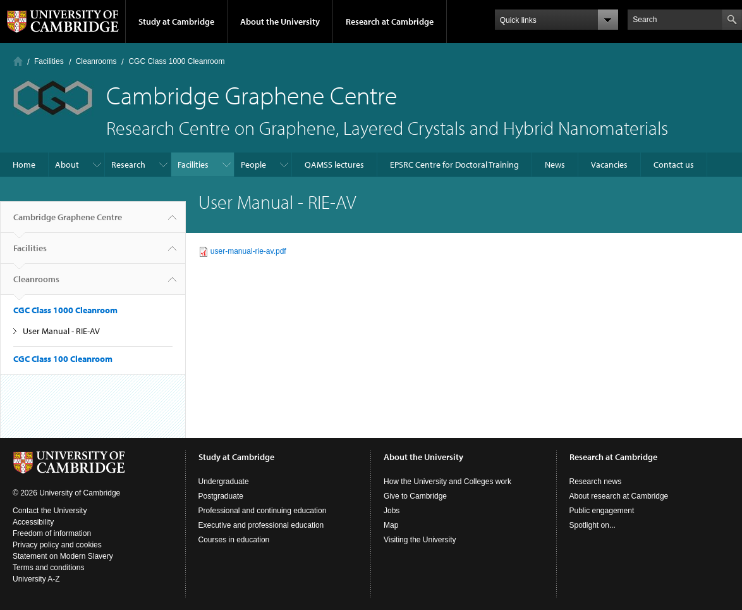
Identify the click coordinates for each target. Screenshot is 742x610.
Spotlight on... (592, 525)
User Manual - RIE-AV (61, 331)
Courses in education (234, 539)
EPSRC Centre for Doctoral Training (454, 164)
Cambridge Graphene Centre (67, 222)
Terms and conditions (48, 567)
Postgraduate (220, 496)
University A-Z (36, 579)
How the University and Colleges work (447, 481)
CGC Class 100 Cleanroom (63, 358)
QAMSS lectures (334, 164)
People (253, 164)
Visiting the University (420, 539)
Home (18, 61)
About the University (280, 21)
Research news (595, 481)
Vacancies (609, 164)
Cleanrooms (96, 61)
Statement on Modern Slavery (63, 556)
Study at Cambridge (176, 21)
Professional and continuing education (262, 510)
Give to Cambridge (415, 496)
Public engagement (602, 510)
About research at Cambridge (619, 496)
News (555, 164)
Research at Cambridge (390, 21)
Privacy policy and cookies (57, 544)
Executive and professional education (261, 525)
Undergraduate (223, 481)
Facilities (49, 61)
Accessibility (33, 522)
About (67, 164)
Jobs (391, 510)
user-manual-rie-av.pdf (248, 251)
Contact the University (50, 510)
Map (391, 525)
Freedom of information (52, 533)
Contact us (674, 164)
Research (128, 164)
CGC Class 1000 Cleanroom (176, 61)
